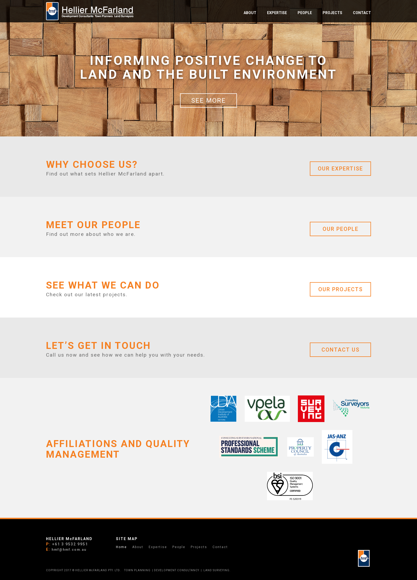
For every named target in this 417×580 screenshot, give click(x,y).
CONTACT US (341, 350)
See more (208, 100)
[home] (90, 11)
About (137, 547)
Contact (362, 13)
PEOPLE (305, 13)
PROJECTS (332, 13)
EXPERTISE (277, 13)
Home (121, 547)
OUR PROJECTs (340, 289)
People (178, 547)
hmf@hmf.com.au (69, 550)
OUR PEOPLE (340, 229)
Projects (199, 547)
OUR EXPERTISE (340, 168)
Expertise (158, 547)
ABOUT (250, 13)
